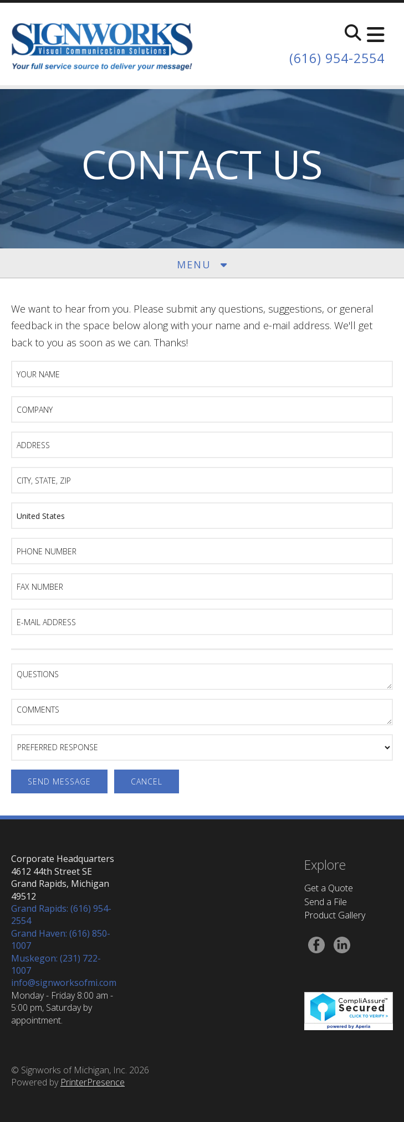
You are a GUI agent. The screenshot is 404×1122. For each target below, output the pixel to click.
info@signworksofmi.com (63, 982)
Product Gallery (334, 915)
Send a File (325, 902)
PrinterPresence (92, 1082)
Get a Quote (328, 888)
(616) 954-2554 (334, 58)
